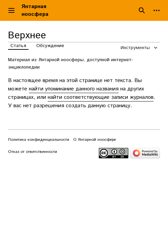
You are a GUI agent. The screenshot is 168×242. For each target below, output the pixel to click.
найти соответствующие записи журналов (101, 97)
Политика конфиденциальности (38, 140)
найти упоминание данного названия (74, 89)
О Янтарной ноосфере (94, 140)
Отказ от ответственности (32, 152)
